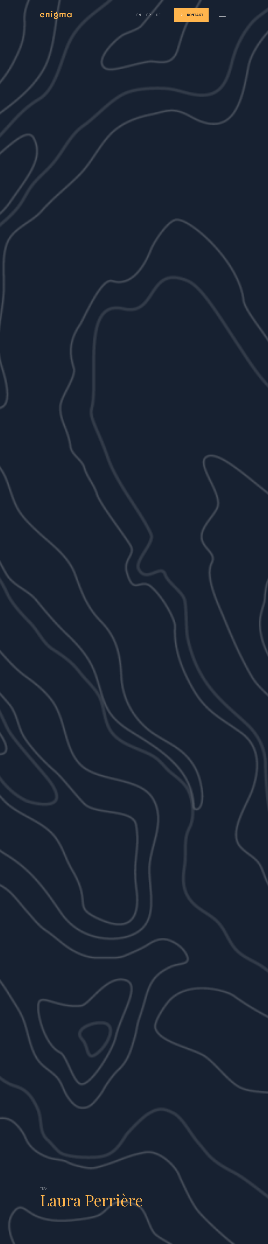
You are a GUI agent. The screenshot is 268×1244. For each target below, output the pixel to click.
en (138, 15)
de (158, 15)
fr (148, 15)
